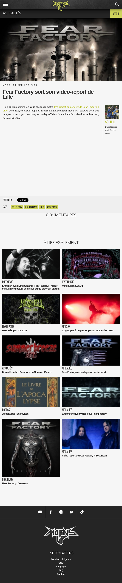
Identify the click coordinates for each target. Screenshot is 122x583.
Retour (116, 14)
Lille (42, 207)
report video (51, 207)
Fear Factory (17, 207)
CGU (61, 563)
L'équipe (61, 566)
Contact (61, 574)
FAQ (61, 570)
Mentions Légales (61, 559)
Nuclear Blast (31, 207)
